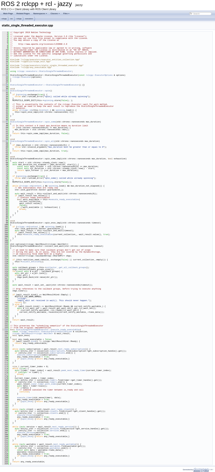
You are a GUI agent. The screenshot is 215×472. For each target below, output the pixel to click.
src (11, 19)
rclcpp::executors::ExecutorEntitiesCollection (45, 331)
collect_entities (31, 261)
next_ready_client (61, 409)
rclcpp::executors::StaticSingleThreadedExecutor (44, 71)
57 (5, 141)
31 (5, 90)
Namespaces (40, 13)
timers (53, 380)
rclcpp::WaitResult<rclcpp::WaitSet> (32, 333)
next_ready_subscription (71, 349)
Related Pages (23, 13)
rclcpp (4, 19)
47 (5, 121)
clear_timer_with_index (44, 384)
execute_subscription (28, 355)
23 (5, 75)
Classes (55, 13)
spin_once (27, 358)
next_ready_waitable (64, 444)
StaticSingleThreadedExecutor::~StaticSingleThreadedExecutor (44, 85)
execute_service (26, 432)
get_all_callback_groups (72, 267)
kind (33, 341)
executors (29, 19)
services (54, 428)
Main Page (8, 13)
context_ (45, 110)
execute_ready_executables (64, 199)
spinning (21, 94)
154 (5, 329)
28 (5, 85)
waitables (55, 446)
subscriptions (57, 351)
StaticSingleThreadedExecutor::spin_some (33, 121)
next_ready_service (62, 426)
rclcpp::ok (26, 110)
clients (54, 411)
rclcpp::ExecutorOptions (99, 75)
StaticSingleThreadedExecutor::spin (30, 90)
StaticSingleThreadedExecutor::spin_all (32, 141)
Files (66, 13)
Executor (26, 77)
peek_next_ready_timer (73, 370)
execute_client (25, 415)
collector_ (52, 267)
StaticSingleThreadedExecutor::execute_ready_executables (48, 329)
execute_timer (24, 397)
